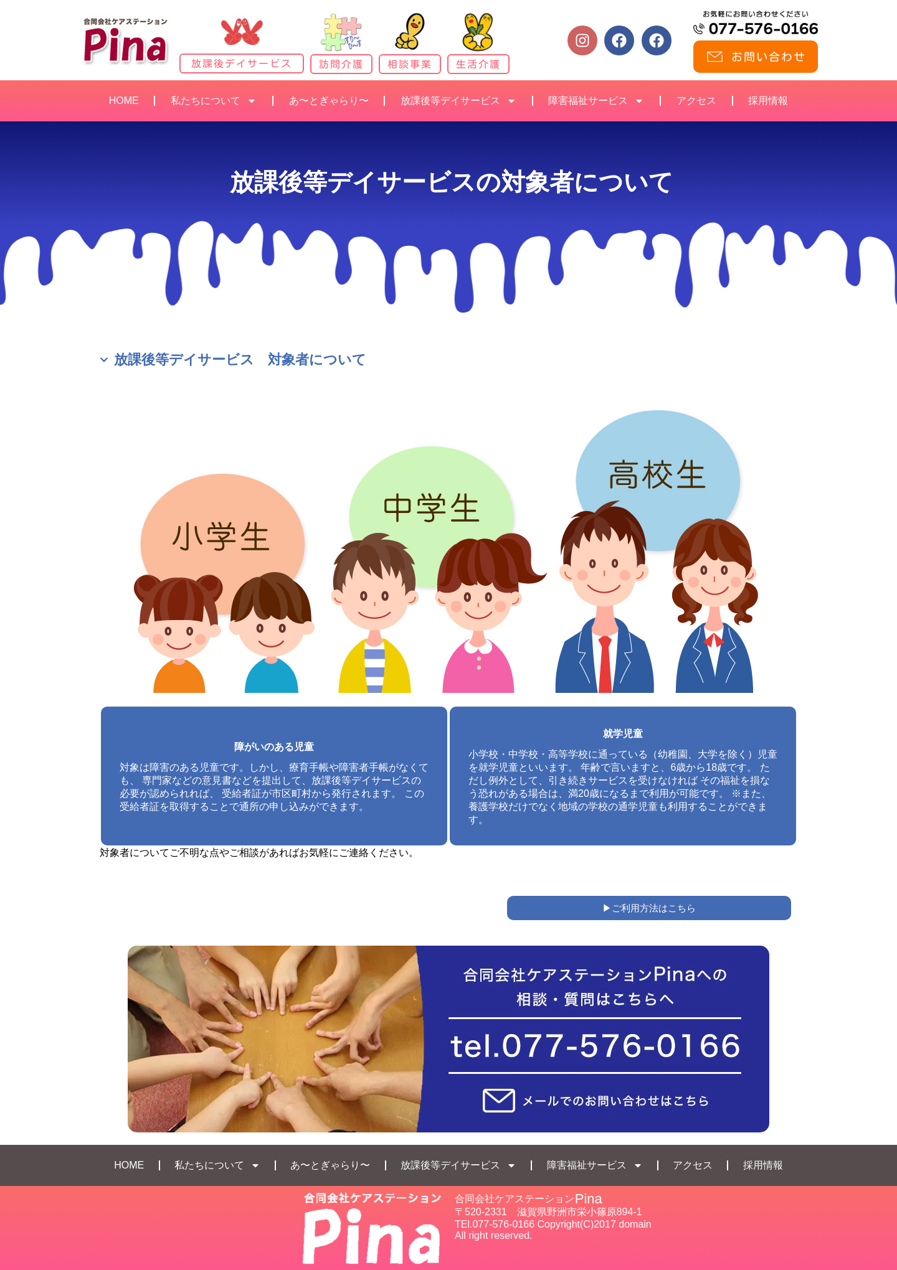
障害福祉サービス (596, 101)
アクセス (696, 100)
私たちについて (214, 101)
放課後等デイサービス (458, 101)
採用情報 (768, 100)
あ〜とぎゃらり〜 (329, 100)
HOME (124, 100)
